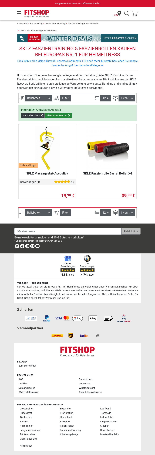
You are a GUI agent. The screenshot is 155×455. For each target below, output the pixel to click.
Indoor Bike (106, 417)
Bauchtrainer (107, 430)
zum (27, 365)
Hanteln (24, 421)
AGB (21, 379)
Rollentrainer (67, 425)
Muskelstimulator (109, 434)
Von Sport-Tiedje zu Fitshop (33, 282)
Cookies (23, 383)
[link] (17, 246)
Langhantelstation (30, 430)
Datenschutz (86, 379)
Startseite (22, 23)
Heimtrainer (26, 425)
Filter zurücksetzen (58, 115)
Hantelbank (66, 417)
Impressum (85, 383)
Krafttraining (36, 23)
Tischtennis (26, 417)
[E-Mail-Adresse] (68, 231)
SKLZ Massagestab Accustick (47, 173)
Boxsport (65, 421)
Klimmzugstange (69, 434)
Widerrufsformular (29, 392)
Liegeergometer (108, 421)
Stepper (104, 425)
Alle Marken (26, 445)
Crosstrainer (26, 408)
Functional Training (55, 23)
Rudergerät (26, 413)
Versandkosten (27, 387)
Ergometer (65, 408)
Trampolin (105, 413)
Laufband (105, 408)
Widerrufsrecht (87, 387)
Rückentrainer (27, 434)
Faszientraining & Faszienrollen (83, 23)
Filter (65, 98)
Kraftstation (66, 413)
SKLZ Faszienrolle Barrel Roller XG (107, 173)
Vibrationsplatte (28, 438)
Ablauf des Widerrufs (90, 392)
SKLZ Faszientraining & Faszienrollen (39, 30)
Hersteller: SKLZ (33, 115)
